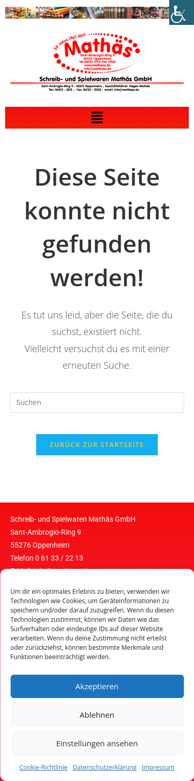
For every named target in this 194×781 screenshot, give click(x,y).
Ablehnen (97, 714)
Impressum (158, 767)
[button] (96, 118)
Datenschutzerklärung (104, 767)
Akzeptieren (97, 686)
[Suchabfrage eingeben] (97, 402)
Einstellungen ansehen (97, 743)
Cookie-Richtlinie (44, 767)
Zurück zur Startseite (97, 444)
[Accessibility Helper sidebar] (181, 12)
